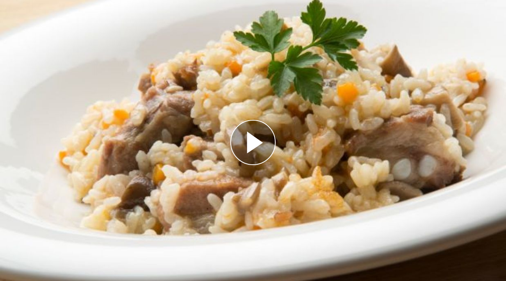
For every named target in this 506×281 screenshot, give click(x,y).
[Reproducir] (253, 142)
